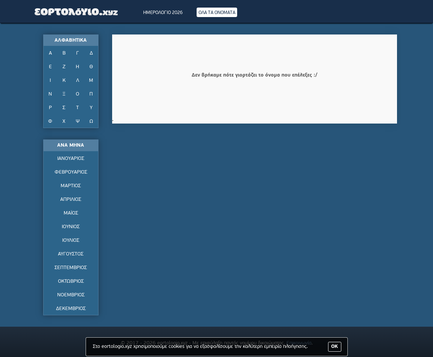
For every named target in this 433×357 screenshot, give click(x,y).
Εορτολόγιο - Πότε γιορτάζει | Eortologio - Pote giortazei (76, 11)
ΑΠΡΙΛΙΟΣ (70, 199)
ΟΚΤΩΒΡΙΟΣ (71, 281)
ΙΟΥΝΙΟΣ (71, 226)
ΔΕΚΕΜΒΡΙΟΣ (71, 308)
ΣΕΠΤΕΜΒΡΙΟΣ (71, 267)
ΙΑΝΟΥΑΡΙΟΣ (70, 158)
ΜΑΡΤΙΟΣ (71, 185)
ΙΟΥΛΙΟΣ (70, 240)
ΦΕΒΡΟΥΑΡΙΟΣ (71, 172)
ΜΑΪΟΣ (71, 213)
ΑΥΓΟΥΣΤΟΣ (70, 254)
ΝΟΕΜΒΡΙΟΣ (70, 295)
